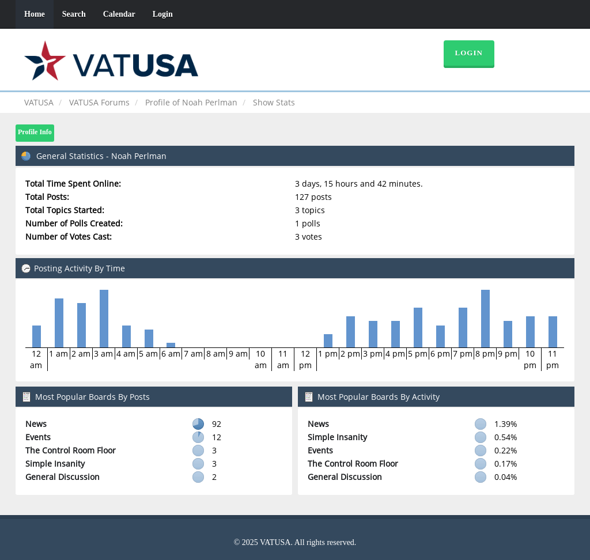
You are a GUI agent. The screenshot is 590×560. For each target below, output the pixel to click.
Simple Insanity (55, 463)
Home (34, 14)
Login (163, 14)
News (36, 423)
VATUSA (39, 102)
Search (74, 14)
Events (38, 437)
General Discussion (62, 476)
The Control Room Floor (70, 450)
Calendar (119, 14)
